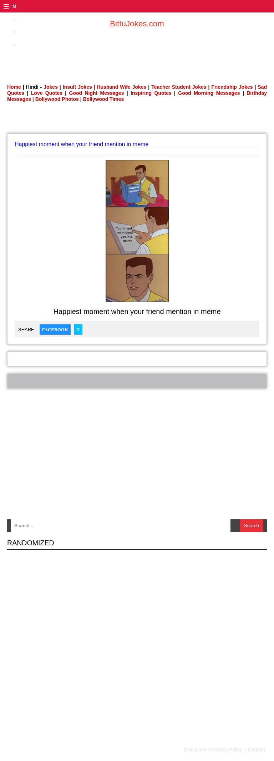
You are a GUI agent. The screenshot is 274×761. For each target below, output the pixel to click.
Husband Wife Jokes (122, 87)
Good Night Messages (96, 93)
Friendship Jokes (232, 87)
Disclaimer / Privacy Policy (214, 749)
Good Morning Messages (209, 93)
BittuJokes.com (137, 23)
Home (14, 87)
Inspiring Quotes (151, 93)
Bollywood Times (103, 99)
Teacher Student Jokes (178, 87)
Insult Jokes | (79, 87)
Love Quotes (46, 93)
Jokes (51, 87)
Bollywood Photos (57, 99)
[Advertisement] (137, 52)
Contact (256, 749)
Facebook (55, 329)
